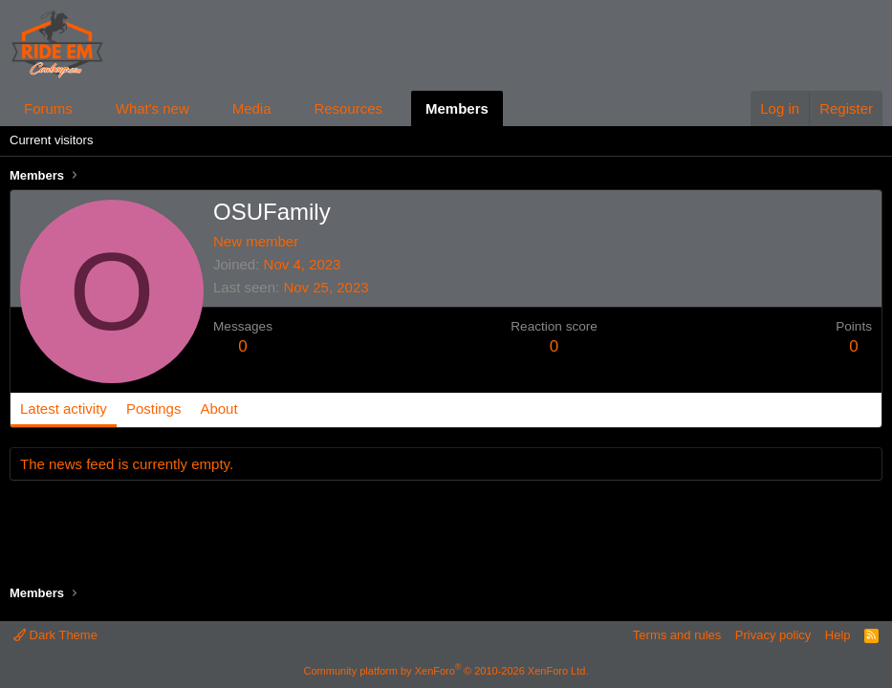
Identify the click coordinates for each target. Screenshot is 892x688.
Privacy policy (773, 635)
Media (252, 108)
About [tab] (218, 408)
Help (838, 635)
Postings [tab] (154, 408)
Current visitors (51, 140)
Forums (48, 108)
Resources (348, 108)
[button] (88, 108)
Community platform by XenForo (446, 671)
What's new (152, 108)
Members (457, 108)
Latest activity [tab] (63, 408)
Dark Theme (55, 635)
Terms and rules (677, 635)
